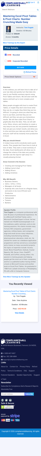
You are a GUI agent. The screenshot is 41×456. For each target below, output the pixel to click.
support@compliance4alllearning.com (15, 359)
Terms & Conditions (14, 371)
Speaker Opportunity (24, 375)
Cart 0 (31, 2)
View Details (19, 313)
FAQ (25, 371)
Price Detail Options (20, 76)
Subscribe (29, 394)
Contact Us (14, 367)
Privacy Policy (25, 367)
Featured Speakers (8, 375)
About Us (4, 367)
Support (32, 371)
